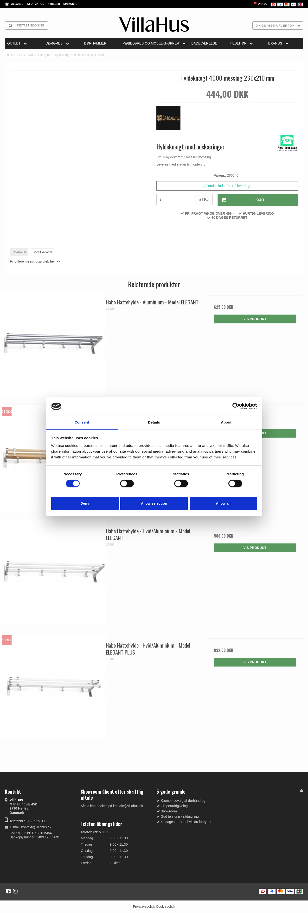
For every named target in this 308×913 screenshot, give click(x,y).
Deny (84, 503)
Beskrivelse (19, 252)
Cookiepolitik (165, 906)
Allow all (223, 503)
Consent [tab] (82, 422)
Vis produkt (254, 319)
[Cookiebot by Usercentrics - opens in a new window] (236, 406)
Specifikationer (42, 252)
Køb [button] (240, 200)
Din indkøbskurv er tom (279, 25)
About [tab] (226, 422)
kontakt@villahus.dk (36, 827)
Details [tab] (154, 422)
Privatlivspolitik (144, 906)
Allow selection (154, 503)
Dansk (260, 3)
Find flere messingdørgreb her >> (35, 261)
